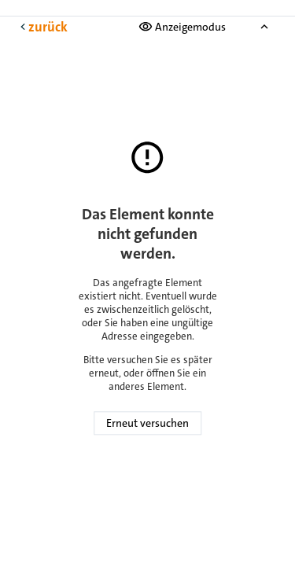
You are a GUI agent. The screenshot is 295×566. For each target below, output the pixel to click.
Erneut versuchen (147, 424)
